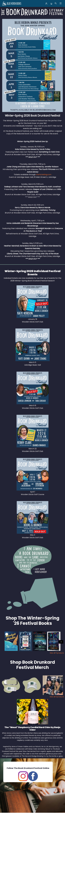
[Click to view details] (11, 641)
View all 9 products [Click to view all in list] (57, 697)
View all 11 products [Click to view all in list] (57, 653)
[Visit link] (32, 301)
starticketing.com (43, 174)
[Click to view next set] (61, 642)
